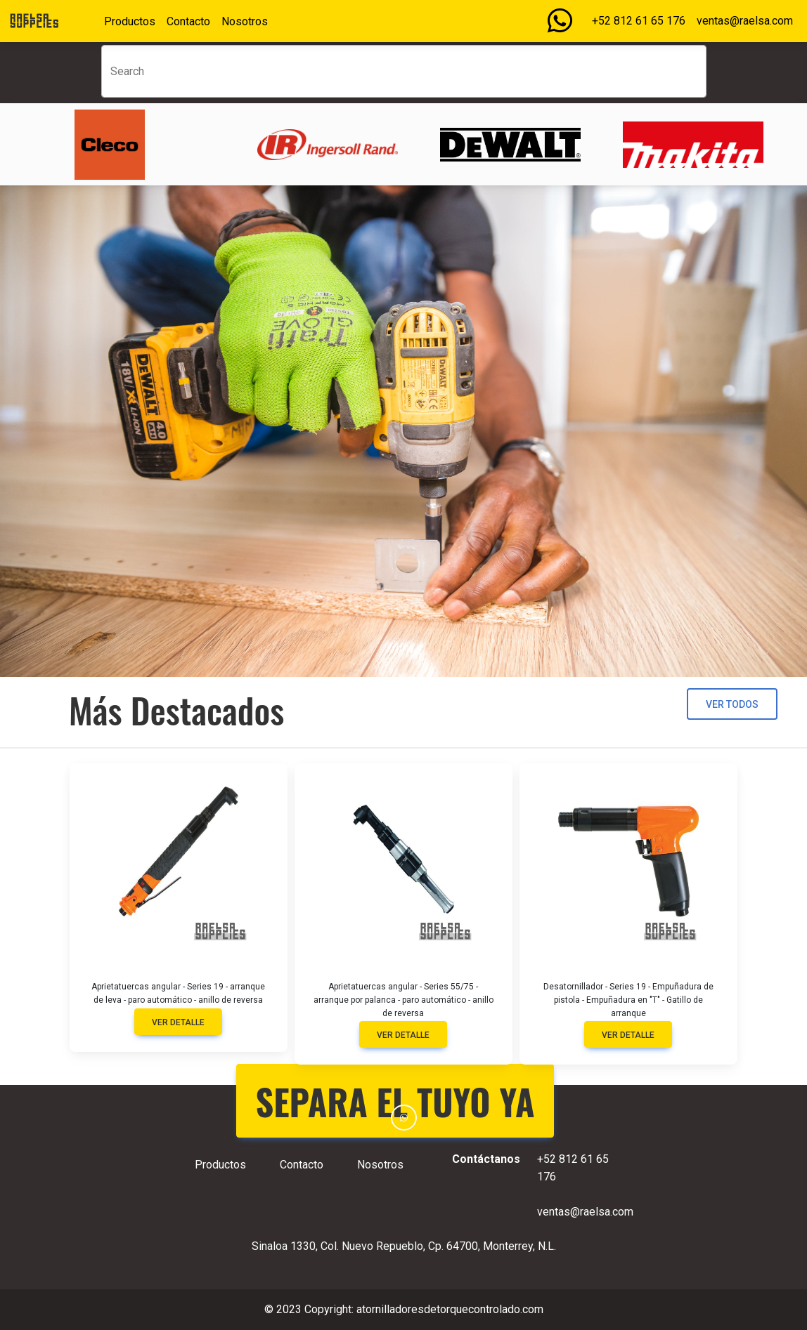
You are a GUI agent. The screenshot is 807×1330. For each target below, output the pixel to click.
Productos (129, 21)
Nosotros (244, 21)
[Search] (403, 71)
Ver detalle (178, 1022)
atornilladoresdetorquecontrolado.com (449, 1309)
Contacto (188, 21)
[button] (404, 1118)
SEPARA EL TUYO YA (395, 1101)
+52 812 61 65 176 (638, 20)
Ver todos (732, 704)
